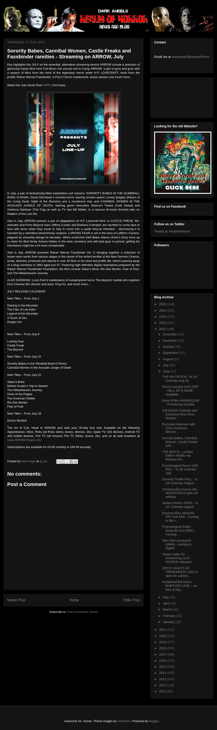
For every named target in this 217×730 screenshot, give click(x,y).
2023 (163, 323)
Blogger (154, 721)
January (169, 622)
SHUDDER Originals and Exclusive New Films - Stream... (179, 414)
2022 (163, 329)
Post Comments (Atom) (82, 612)
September (171, 353)
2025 (163, 310)
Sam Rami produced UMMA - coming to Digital (176, 544)
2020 (163, 636)
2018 (163, 648)
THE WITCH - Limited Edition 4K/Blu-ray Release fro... (177, 455)
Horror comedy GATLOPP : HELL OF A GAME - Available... (180, 390)
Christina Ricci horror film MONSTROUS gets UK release (180, 493)
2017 (163, 654)
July (166, 365)
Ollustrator (124, 721)
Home (74, 600)
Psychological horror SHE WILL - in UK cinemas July (180, 469)
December (170, 334)
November (170, 340)
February (169, 616)
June (166, 371)
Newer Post (16, 600)
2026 (163, 304)
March (167, 609)
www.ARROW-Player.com (24, 440)
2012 (163, 685)
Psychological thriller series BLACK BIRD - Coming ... (179, 530)
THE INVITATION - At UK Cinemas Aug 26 (180, 378)
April (166, 603)
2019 (163, 642)
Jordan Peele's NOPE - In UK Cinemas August (180, 505)
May (166, 597)
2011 (163, 691)
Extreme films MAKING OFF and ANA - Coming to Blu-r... (180, 517)
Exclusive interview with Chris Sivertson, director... (178, 428)
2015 (163, 666)
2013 (163, 679)
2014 (163, 673)
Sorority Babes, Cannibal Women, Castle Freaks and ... (180, 442)
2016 (163, 660)
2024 (163, 316)
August (168, 359)
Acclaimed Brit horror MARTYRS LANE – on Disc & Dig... (179, 585)
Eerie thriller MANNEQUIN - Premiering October (180, 402)
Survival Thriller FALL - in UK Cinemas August (179, 481)
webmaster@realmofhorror (191, 57)
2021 (163, 629)
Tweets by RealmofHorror (172, 231)
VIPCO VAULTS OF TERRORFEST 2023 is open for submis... (180, 572)
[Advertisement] (174, 96)
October (169, 346)
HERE (47, 85)
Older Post (131, 600)
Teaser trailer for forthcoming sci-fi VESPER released (176, 558)
